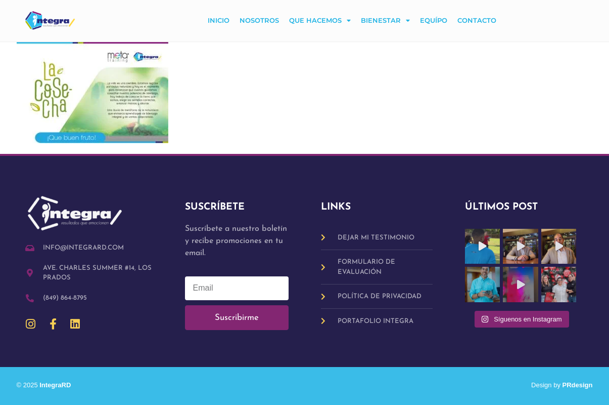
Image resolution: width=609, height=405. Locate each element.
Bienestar (385, 21)
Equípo (433, 20)
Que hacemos (320, 21)
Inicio (218, 20)
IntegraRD (58, 385)
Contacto (476, 20)
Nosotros (259, 20)
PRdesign (578, 385)
